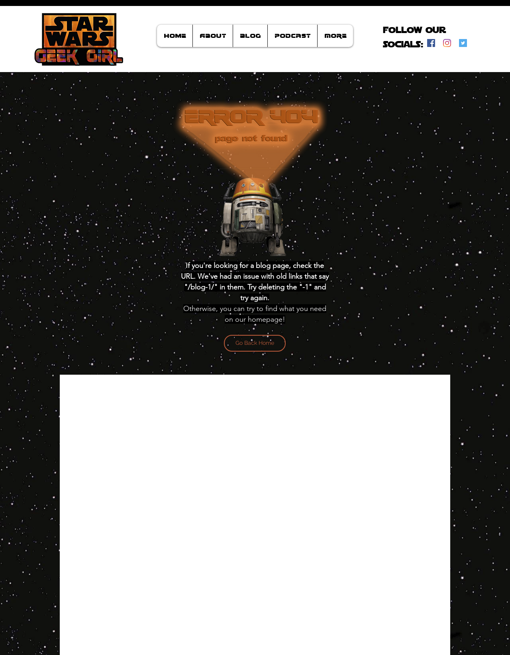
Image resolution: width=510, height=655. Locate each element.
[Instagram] (447, 43)
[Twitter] (463, 43)
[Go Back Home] (255, 343)
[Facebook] (431, 43)
